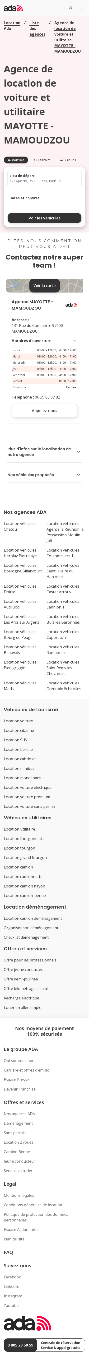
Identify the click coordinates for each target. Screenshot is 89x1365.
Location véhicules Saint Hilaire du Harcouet (63, 571)
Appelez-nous (44, 410)
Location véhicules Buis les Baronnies (63, 619)
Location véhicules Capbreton (63, 634)
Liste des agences (37, 28)
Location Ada (12, 25)
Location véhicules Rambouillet (63, 649)
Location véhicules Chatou (20, 526)
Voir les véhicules (45, 218)
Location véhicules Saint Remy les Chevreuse (63, 667)
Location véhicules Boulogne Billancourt (23, 568)
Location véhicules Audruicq (20, 604)
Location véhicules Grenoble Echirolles (64, 685)
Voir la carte (44, 285)
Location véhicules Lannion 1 (63, 604)
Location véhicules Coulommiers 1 (63, 553)
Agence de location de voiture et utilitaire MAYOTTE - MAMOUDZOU (67, 37)
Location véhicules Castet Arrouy (63, 589)
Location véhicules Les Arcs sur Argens (21, 619)
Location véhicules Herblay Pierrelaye (20, 553)
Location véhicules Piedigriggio (20, 664)
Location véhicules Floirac (20, 589)
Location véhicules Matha (20, 685)
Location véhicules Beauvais (20, 649)
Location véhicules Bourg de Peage (20, 634)
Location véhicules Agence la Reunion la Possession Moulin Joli (65, 532)
